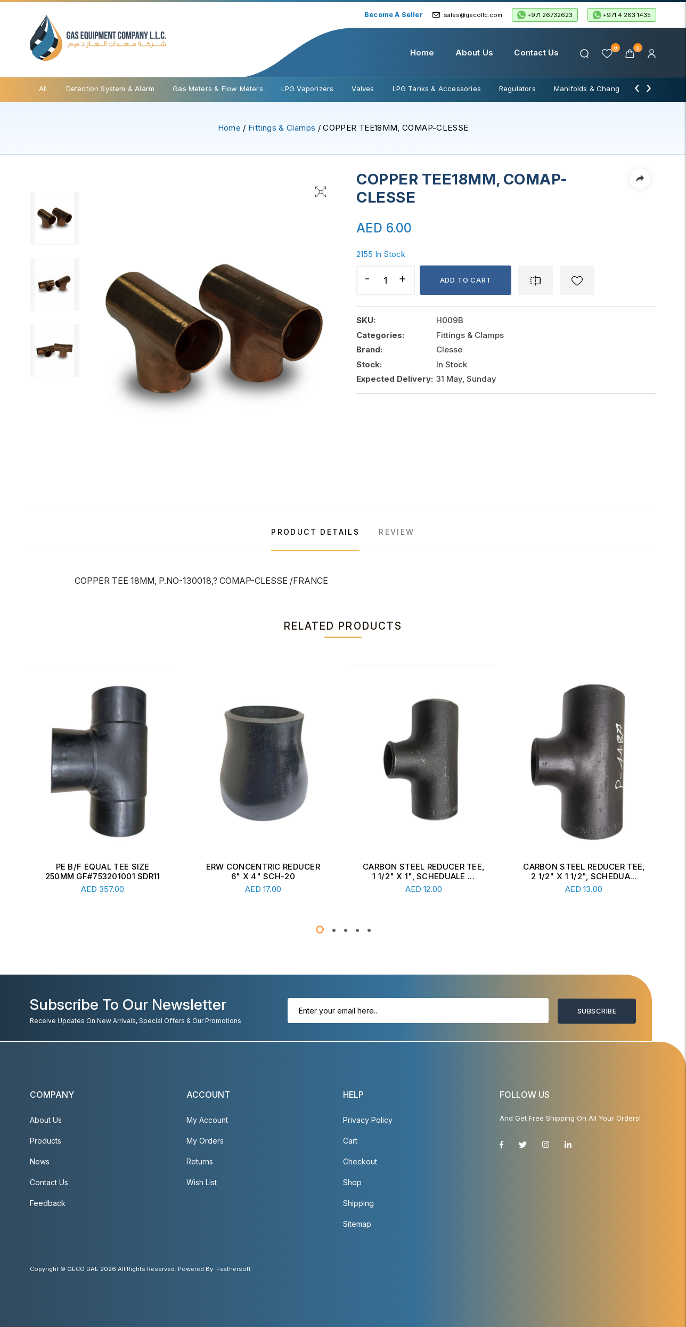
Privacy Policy (368, 1119)
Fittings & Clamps (281, 128)
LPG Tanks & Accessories (437, 88)
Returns (199, 1161)
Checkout (360, 1161)
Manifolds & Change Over (598, 88)
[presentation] (637, 87)
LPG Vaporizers (307, 88)
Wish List (201, 1182)
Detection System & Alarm (110, 88)
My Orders (205, 1140)
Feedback (48, 1203)
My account (207, 1119)
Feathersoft (233, 1269)
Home (422, 52)
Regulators (517, 88)
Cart (350, 1140)
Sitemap (357, 1223)
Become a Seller (393, 14)
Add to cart (466, 280)
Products (45, 1140)
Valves (363, 88)
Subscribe (596, 1011)
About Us (474, 52)
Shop (352, 1182)
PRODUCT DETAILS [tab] (315, 531)
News (40, 1161)
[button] (320, 930)
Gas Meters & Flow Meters (218, 88)
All (43, 88)
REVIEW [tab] (396, 531)
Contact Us (536, 52)
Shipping (358, 1203)
